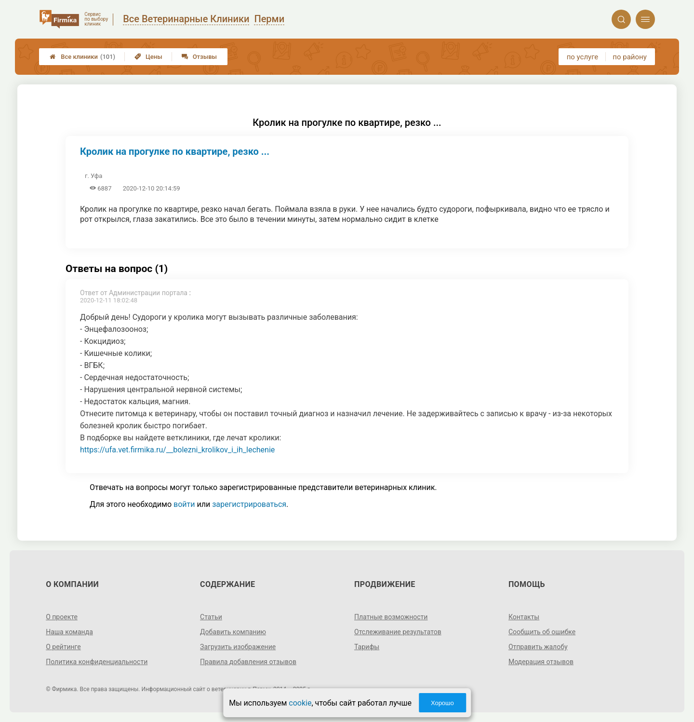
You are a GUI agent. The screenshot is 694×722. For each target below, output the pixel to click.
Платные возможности (390, 617)
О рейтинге (63, 647)
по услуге (583, 57)
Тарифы (366, 647)
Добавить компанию (233, 632)
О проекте (62, 617)
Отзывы (199, 56)
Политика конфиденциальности (96, 662)
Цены (148, 56)
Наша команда (69, 632)
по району (629, 57)
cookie (300, 703)
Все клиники (82, 56)
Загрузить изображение (238, 647)
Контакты (523, 617)
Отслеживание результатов (397, 632)
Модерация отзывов (541, 662)
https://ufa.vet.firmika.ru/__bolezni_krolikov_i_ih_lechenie (177, 449)
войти (184, 504)
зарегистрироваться (249, 504)
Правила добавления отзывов (248, 662)
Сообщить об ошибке (541, 632)
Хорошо (442, 703)
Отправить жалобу (538, 647)
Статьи (211, 617)
